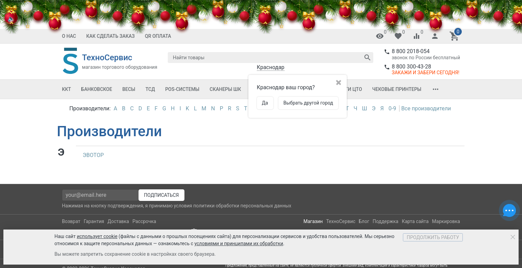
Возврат (71, 221)
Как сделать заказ (110, 36)
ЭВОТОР (93, 155)
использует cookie (97, 236)
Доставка (118, 221)
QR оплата (158, 36)
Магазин (313, 221)
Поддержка (385, 221)
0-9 (392, 108)
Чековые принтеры (396, 89)
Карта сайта (415, 221)
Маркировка (446, 221)
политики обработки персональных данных (242, 205)
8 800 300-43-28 (411, 66)
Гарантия (94, 221)
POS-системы (182, 89)
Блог (364, 221)
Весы (128, 89)
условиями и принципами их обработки (238, 243)
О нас (69, 36)
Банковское (96, 89)
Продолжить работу (433, 237)
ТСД (150, 89)
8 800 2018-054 (410, 51)
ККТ (66, 89)
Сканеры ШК (225, 89)
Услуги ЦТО (347, 89)
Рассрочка (144, 221)
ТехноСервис (340, 221)
